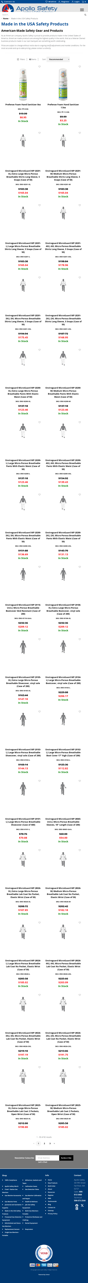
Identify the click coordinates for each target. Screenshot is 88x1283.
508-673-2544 (79, 1200)
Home (50, 1180)
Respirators (29, 1229)
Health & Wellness (31, 1202)
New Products (52, 1183)
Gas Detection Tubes (32, 1189)
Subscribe (66, 1158)
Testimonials (52, 1201)
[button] (8, 1)
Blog (49, 1204)
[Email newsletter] (48, 1158)
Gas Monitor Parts (11, 1202)
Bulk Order (51, 1186)
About (50, 1189)
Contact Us (51, 1208)
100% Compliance (11, 1180)
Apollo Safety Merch (11, 1186)
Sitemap (51, 1211)
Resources (51, 1192)
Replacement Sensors (12, 1229)
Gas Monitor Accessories (13, 1195)
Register (51, 1195)
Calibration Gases (31, 1186)
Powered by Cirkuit (44, 1274)
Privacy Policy (52, 1214)
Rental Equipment (31, 1223)
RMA (49, 1198)
